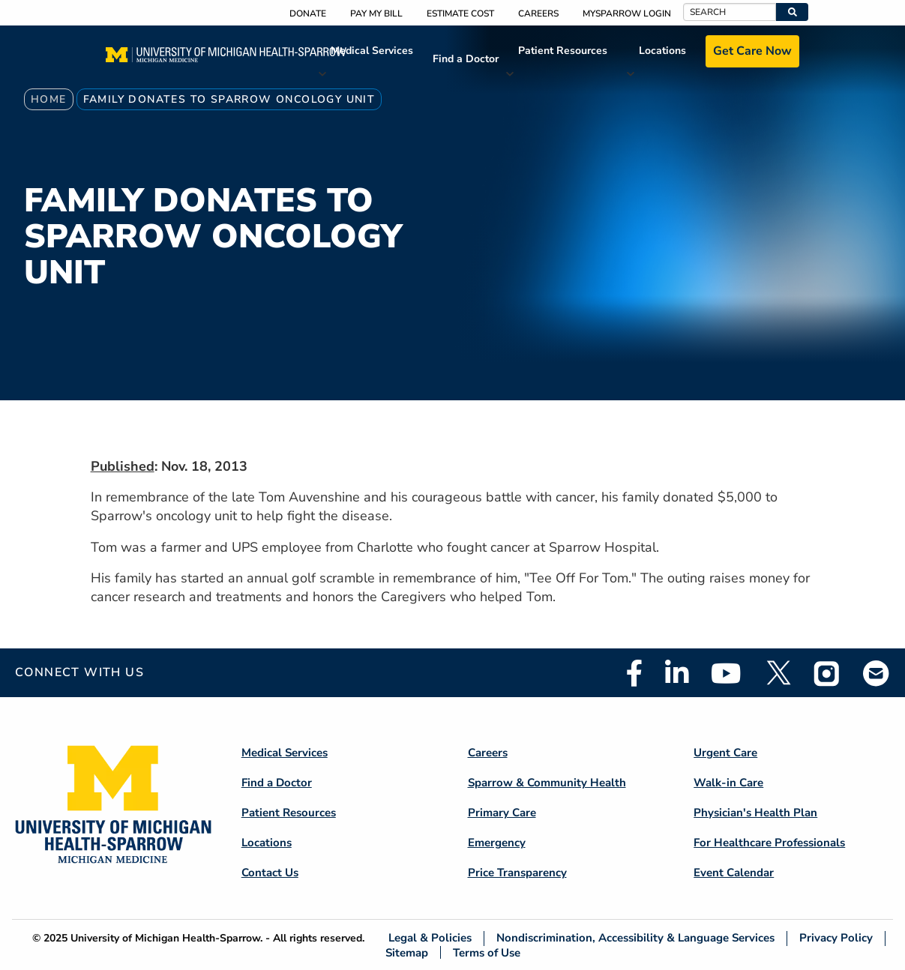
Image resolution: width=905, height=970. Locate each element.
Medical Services (372, 50)
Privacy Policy (836, 938)
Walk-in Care (728, 782)
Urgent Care (725, 752)
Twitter (777, 673)
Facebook (634, 673)
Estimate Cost (460, 13)
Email (876, 672)
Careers (538, 13)
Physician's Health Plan (755, 812)
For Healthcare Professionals (769, 842)
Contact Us (269, 872)
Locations (662, 50)
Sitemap (406, 952)
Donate (307, 13)
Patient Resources (562, 50)
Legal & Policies (430, 938)
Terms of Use (486, 952)
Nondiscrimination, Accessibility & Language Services (635, 938)
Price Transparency (517, 872)
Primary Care (502, 812)
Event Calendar (734, 872)
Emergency (497, 842)
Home (49, 99)
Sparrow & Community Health (547, 782)
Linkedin (676, 673)
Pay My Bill (376, 13)
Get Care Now (752, 51)
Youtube (726, 673)
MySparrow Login (627, 13)
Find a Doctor (466, 59)
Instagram (827, 673)
